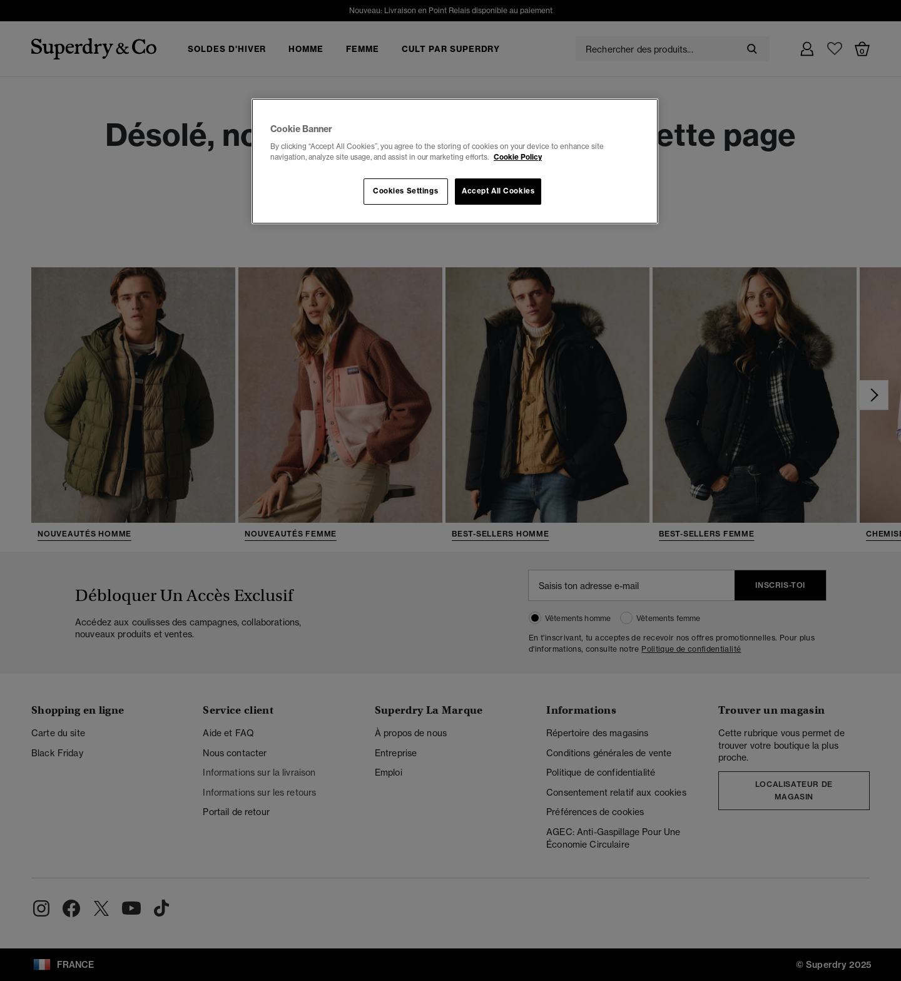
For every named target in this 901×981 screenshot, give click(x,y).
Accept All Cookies (498, 191)
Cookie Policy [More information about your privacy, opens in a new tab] (518, 157)
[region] (455, 161)
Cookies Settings (405, 191)
